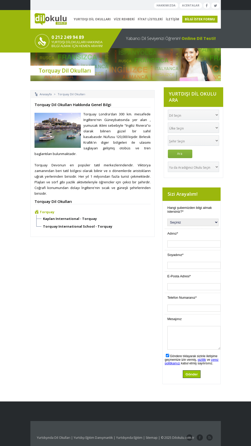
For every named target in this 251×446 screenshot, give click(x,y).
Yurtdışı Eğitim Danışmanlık (93, 437)
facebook (199, 438)
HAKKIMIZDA (166, 5)
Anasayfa (46, 94)
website (209, 438)
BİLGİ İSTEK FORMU (200, 19)
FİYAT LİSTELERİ (150, 19)
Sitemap (152, 437)
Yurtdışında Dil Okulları (53, 437)
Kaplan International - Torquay (70, 218)
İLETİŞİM (172, 19)
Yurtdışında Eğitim (129, 437)
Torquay (47, 212)
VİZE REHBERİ (124, 19)
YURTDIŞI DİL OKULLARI (92, 19)
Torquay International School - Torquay (77, 226)
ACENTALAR (191, 5)
